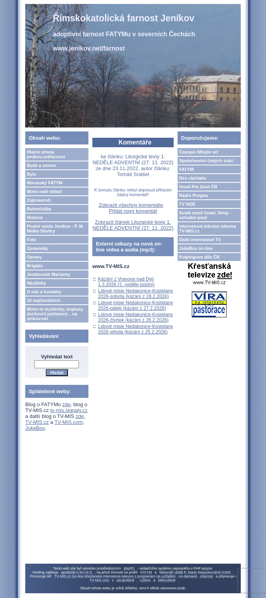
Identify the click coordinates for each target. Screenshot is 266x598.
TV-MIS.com (68, 422)
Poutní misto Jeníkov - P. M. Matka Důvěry (55, 228)
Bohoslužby (39, 208)
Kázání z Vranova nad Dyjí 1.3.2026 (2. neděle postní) (126, 281)
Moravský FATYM (44, 182)
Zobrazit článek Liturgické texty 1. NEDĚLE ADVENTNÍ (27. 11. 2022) (132, 225)
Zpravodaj (37, 248)
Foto (31, 239)
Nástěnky (36, 283)
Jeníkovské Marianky (48, 274)
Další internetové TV (200, 239)
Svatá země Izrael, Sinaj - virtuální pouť (204, 215)
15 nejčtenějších (43, 300)
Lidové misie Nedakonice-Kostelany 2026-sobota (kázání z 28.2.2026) (135, 293)
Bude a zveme (41, 165)
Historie (35, 217)
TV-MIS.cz (37, 422)
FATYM (186, 169)
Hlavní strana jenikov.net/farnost (46, 154)
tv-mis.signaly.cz (68, 410)
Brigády (35, 265)
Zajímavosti (39, 200)
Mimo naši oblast (44, 191)
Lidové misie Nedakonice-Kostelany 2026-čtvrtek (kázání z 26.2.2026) (135, 317)
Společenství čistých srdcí (206, 160)
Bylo (31, 174)
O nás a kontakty (44, 291)
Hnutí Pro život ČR (198, 186)
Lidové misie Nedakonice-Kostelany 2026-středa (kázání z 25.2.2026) (135, 329)
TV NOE (187, 204)
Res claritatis (192, 178)
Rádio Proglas (193, 195)
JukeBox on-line (196, 248)
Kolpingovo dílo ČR (199, 257)
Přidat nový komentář (133, 211)
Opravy (34, 257)
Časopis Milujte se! (199, 152)
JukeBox (35, 428)
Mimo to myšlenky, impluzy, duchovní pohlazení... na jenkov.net (55, 314)
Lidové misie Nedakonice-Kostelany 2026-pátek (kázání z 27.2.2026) (135, 305)
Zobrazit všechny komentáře (131, 205)
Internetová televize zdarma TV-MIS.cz (207, 228)
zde (66, 404)
